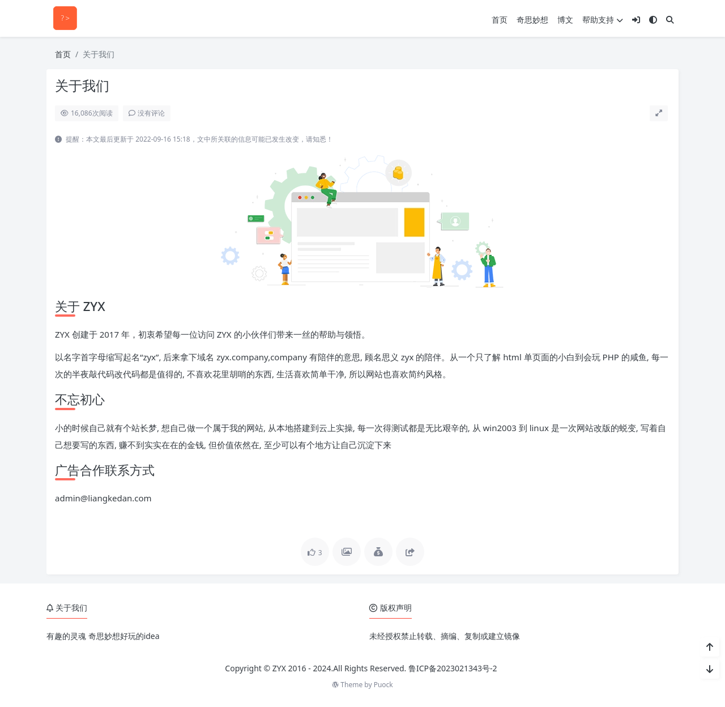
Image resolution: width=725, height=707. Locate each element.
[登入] (636, 19)
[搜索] (670, 19)
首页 (500, 19)
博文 (565, 19)
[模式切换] (653, 19)
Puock (383, 684)
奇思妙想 (532, 19)
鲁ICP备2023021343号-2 (452, 668)
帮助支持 (602, 19)
